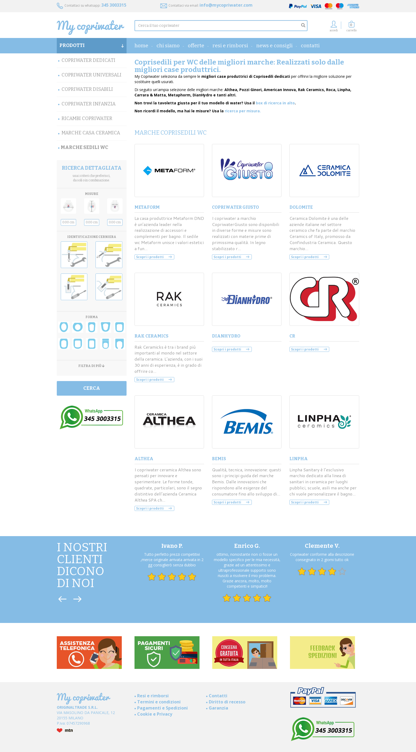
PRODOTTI (91, 45)
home (141, 45)
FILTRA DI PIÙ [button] (91, 366)
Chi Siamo (168, 45)
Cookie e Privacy (154, 714)
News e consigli (274, 45)
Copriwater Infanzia (89, 104)
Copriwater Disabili (87, 89)
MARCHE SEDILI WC (84, 147)
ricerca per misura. (243, 110)
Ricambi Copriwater (87, 118)
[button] (351, 27)
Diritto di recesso (227, 702)
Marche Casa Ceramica (91, 133)
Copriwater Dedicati (88, 60)
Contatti (310, 45)
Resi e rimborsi (230, 45)
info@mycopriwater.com (226, 5)
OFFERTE (196, 45)
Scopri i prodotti (150, 257)
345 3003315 (113, 5)
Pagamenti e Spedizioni (162, 708)
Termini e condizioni (159, 702)
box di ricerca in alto (275, 102)
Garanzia (218, 708)
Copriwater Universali (92, 75)
